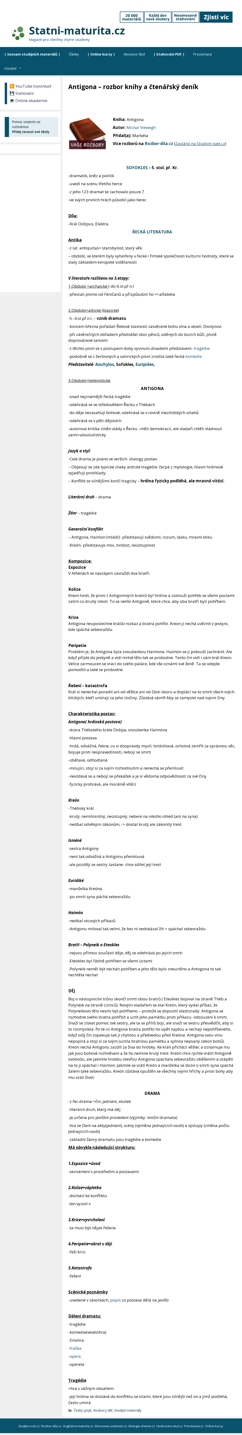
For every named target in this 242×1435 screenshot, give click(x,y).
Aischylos (104, 364)
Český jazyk (82, 1410)
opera (75, 1356)
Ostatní (15, 68)
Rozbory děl (102, 1410)
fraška (76, 1348)
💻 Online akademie (28, 100)
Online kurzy (214, 1426)
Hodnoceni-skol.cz (169, 1426)
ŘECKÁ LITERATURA (152, 232)
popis (115, 1300)
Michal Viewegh (141, 127)
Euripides (144, 364)
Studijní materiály (127, 1410)
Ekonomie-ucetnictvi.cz (111, 1426)
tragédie (202, 348)
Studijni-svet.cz (29, 1426)
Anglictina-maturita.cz (78, 1426)
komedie (194, 356)
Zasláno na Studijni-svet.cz (200, 143)
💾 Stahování (21, 93)
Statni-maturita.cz (77, 30)
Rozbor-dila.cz (159, 143)
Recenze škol (134, 54)
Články (74, 54)
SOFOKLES (137, 167)
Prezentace (202, 54)
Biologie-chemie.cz (142, 1426)
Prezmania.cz (194, 1426)
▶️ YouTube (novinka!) (30, 86)
